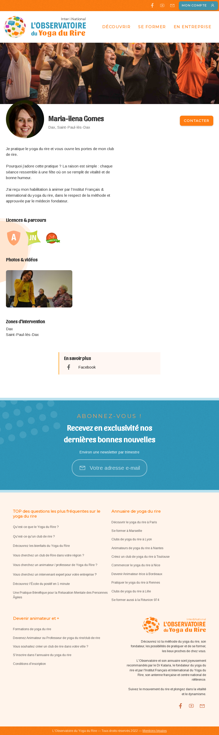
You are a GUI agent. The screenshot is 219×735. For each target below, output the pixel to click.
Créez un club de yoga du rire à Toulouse (140, 556)
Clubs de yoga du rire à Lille (131, 591)
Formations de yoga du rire (32, 629)
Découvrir (116, 26)
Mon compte (198, 5)
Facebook (87, 367)
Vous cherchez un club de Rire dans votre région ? (48, 555)
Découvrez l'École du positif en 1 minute (41, 584)
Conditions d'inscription (29, 664)
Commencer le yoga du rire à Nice (135, 565)
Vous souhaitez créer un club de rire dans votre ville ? (50, 646)
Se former (152, 26)
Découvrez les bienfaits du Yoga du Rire (41, 546)
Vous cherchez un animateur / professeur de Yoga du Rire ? (55, 565)
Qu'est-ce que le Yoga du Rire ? (36, 527)
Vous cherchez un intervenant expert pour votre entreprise (54, 574)
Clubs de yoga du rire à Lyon (131, 539)
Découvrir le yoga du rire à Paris (134, 522)
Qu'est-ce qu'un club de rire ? (34, 536)
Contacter (196, 121)
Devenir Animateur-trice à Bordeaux (136, 574)
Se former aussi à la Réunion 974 (135, 600)
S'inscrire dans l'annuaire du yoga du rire (42, 655)
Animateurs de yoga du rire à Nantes (137, 548)
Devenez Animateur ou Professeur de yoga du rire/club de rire (56, 638)
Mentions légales (155, 731)
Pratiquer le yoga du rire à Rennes (135, 582)
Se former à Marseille (126, 531)
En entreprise (192, 26)
